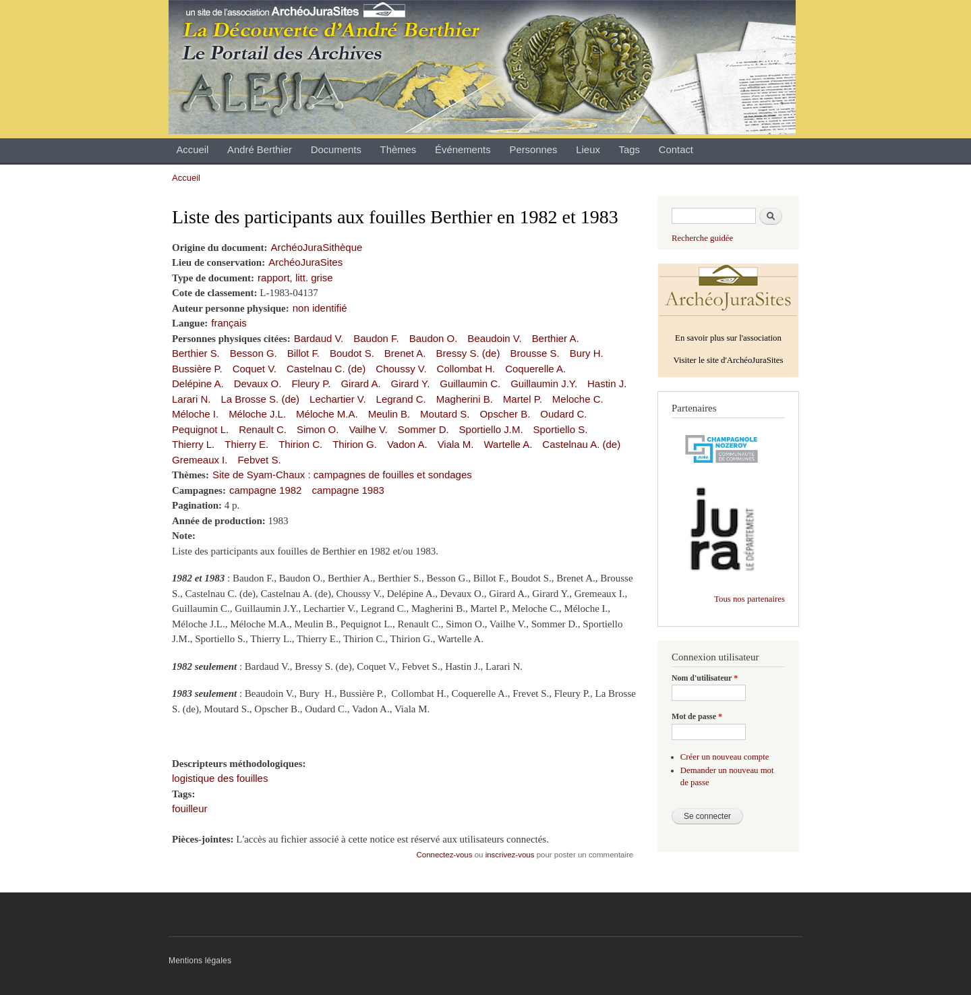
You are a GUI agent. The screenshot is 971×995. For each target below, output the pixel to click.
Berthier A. (555, 338)
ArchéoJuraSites (305, 262)
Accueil (192, 149)
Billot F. (303, 353)
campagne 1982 (265, 490)
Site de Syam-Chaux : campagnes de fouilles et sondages (342, 474)
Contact (676, 149)
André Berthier (259, 149)
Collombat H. (466, 368)
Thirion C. (300, 444)
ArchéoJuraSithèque (317, 247)
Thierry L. (193, 444)
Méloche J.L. (257, 414)
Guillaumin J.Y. (543, 383)
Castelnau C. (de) (326, 368)
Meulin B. (389, 414)
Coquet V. (254, 368)
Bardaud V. (319, 338)
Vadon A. (407, 444)
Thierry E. (246, 444)
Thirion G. (354, 444)
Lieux (588, 149)
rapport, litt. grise (295, 277)
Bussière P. (197, 368)
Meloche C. (578, 399)
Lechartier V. (338, 399)
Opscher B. (504, 414)
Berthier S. (196, 353)
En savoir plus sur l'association (728, 338)
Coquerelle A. (535, 368)
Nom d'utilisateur (705, 678)
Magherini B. (464, 399)
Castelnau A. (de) (581, 444)
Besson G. (253, 353)
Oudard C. (563, 414)
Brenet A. (405, 353)
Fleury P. (310, 383)
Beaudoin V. (494, 338)
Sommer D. (423, 429)
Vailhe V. (368, 429)
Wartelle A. (507, 444)
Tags (629, 149)
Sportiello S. (560, 429)
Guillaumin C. (470, 383)
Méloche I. (195, 414)
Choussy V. (401, 368)
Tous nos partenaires (749, 599)
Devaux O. (258, 383)
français (228, 323)
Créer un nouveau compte (724, 757)
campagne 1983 (348, 490)
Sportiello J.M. (491, 429)
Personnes (533, 149)
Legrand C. (401, 399)
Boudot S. (352, 353)
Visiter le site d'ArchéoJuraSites (728, 360)
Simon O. (318, 429)
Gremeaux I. (199, 459)
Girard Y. (410, 383)
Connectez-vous (445, 855)
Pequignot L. (200, 429)
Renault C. (263, 429)
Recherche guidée (702, 238)
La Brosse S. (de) (259, 399)
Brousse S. (534, 353)
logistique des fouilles (220, 778)
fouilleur (189, 808)
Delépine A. (198, 383)
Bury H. (587, 353)
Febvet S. (259, 459)
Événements (463, 149)
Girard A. (360, 383)
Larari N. (191, 399)
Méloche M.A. (327, 414)
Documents (336, 149)
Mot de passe (697, 716)
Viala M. (456, 444)
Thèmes (398, 149)
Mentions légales (200, 960)
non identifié (320, 308)
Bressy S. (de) (468, 353)
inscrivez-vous (510, 855)
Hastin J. (606, 383)
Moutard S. (444, 414)
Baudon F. (376, 338)
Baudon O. (433, 338)
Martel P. (522, 399)
